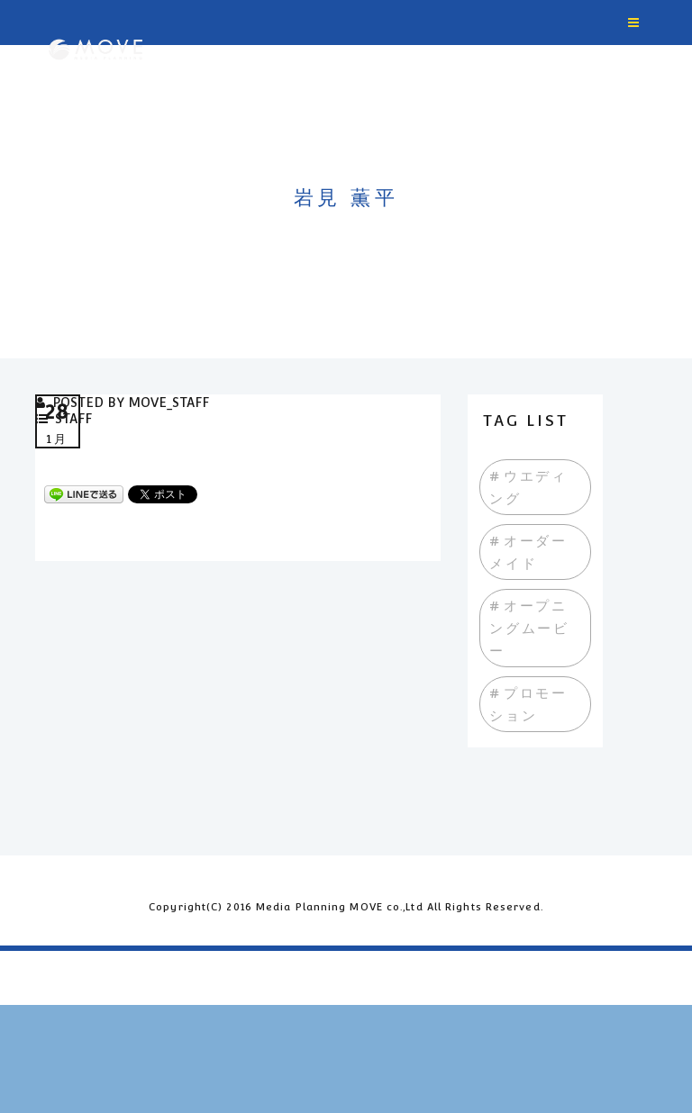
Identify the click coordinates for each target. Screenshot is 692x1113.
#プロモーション (528, 704)
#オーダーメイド (528, 552)
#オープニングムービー (529, 628)
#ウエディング (528, 487)
